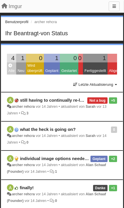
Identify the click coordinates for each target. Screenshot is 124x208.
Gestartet (69, 70)
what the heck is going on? (48, 129)
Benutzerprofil (16, 22)
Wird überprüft (34, 68)
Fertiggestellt (95, 70)
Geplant (52, 70)
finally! (27, 187)
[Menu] (114, 6)
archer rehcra (23, 107)
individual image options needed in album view (68, 158)
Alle (11, 68)
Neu (21, 70)
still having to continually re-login (54, 100)
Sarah (90, 107)
